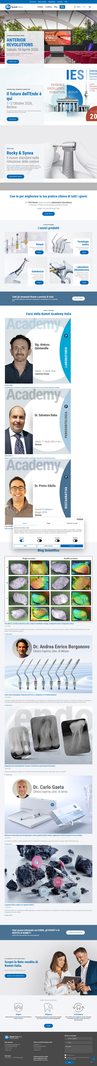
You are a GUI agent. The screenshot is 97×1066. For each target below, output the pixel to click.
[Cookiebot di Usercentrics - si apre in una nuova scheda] (76, 519)
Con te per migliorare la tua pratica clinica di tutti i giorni (48, 198)
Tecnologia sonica (83, 250)
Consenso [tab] (25, 523)
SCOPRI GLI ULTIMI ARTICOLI (48, 556)
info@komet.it (8, 1060)
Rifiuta (25, 546)
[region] (48, 208)
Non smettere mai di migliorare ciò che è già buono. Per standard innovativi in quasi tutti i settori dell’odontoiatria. (78, 1029)
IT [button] (83, 7)
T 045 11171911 (9, 1059)
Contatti (59, 2)
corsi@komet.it (37, 1060)
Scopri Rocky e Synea (15, 176)
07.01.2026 (8, 636)
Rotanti (40, 251)
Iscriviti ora (12, 119)
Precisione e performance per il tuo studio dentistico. (37, 255)
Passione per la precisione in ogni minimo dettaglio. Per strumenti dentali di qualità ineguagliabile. (48, 1029)
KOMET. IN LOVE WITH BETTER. (48, 1010)
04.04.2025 (8, 848)
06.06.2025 (8, 778)
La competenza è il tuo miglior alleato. (15, 968)
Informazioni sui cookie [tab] (72, 523)
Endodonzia (38, 278)
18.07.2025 (8, 707)
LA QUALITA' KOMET (48, 230)
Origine (18, 1025)
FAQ (66, 2)
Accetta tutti (71, 546)
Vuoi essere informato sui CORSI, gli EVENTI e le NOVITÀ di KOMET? (35, 942)
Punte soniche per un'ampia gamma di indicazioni (81, 255)
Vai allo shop (78, 306)
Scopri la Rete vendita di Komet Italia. (24, 974)
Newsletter (51, 2)
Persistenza (78, 1025)
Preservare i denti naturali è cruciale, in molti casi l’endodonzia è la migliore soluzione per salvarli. (36, 284)
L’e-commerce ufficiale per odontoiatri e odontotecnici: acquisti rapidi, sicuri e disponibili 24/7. (36, 308)
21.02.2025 (8, 917)
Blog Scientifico (48, 560)
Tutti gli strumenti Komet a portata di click (33, 304)
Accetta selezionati (48, 546)
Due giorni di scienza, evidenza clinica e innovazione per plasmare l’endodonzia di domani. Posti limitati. (24, 111)
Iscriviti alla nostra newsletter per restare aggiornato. (26, 945)
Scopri (39, 259)
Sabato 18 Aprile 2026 (22, 50)
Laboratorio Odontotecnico (81, 275)
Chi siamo (33, 2)
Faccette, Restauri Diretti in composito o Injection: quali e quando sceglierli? (20, 54)
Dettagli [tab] (48, 523)
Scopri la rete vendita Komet (15, 987)
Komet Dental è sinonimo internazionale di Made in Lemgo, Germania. (18, 1028)
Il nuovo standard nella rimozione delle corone (23, 160)
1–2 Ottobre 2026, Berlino (20, 105)
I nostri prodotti (48, 234)
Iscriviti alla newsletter (75, 942)
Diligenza (48, 1025)
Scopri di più (13, 61)
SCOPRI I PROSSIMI (48, 318)
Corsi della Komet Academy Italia (48, 322)
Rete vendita (42, 2)
